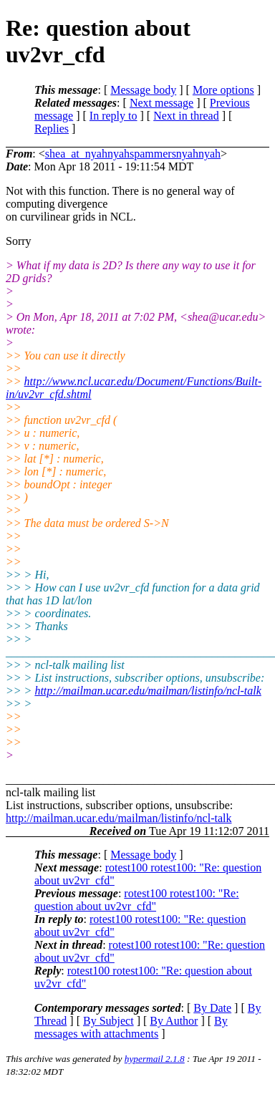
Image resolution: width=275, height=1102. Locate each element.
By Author (174, 1021)
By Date (212, 1008)
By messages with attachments (131, 1027)
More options (223, 90)
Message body (143, 90)
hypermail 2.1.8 (155, 1058)
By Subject (108, 1021)
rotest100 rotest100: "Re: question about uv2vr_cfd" (136, 899)
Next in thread (186, 116)
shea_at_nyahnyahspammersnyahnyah (133, 154)
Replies (51, 128)
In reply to (114, 116)
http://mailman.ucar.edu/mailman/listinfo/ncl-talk (147, 691)
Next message (161, 103)
